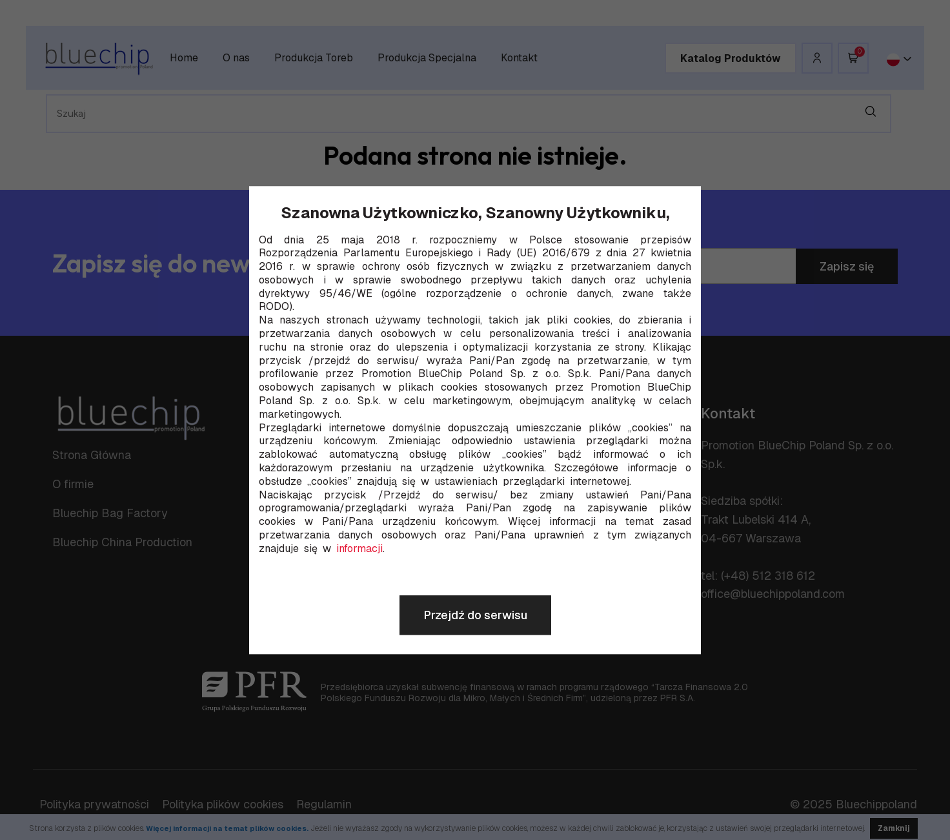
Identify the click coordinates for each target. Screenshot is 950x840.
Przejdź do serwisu (475, 615)
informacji (359, 548)
